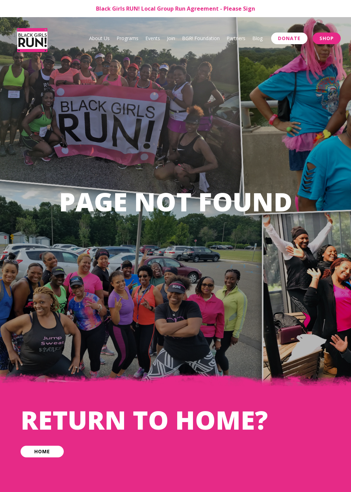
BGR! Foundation (201, 38)
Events (152, 38)
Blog (257, 38)
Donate (289, 38)
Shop (326, 38)
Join (171, 38)
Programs (127, 38)
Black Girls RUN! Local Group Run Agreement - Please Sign (175, 8)
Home (42, 452)
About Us (99, 38)
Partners (236, 38)
